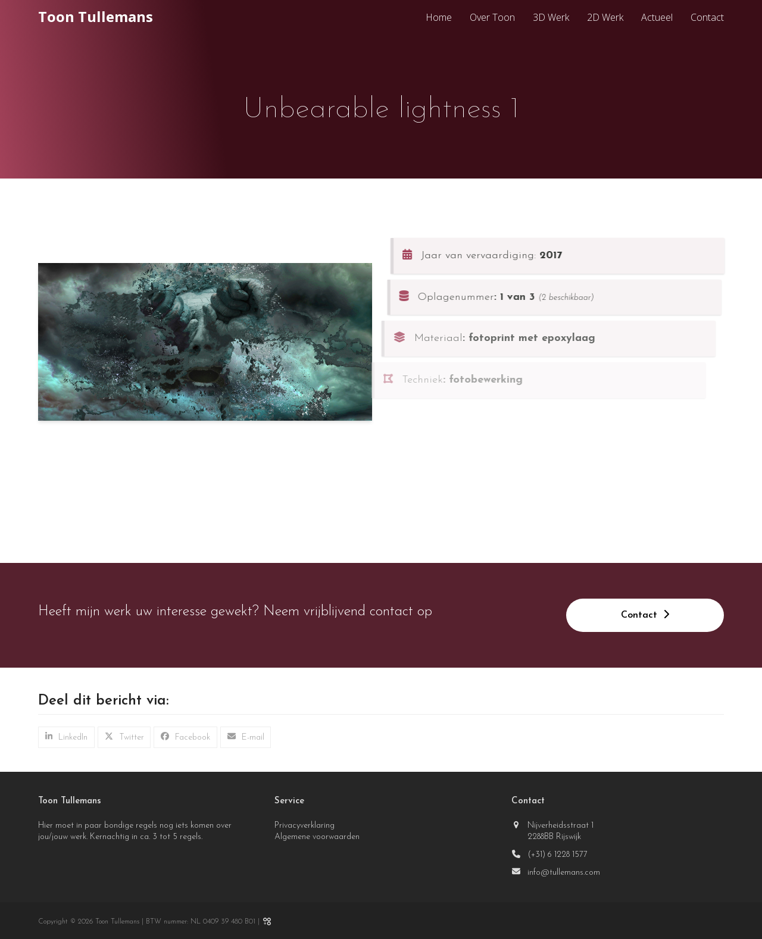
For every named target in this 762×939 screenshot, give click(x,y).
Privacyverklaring (304, 825)
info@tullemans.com (563, 872)
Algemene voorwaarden (317, 836)
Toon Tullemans (95, 16)
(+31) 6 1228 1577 (557, 854)
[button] (66, 737)
